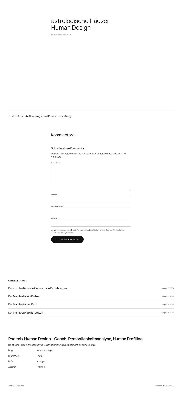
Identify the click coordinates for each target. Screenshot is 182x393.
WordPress (169, 385)
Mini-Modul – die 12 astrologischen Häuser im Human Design (42, 116)
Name (54, 194)
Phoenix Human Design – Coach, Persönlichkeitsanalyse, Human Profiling (75, 338)
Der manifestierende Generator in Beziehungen (37, 288)
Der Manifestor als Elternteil (25, 312)
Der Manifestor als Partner (24, 296)
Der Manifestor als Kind (22, 304)
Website (54, 218)
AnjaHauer (65, 34)
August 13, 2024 (168, 288)
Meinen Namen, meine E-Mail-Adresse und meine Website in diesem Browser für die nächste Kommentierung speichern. (89, 231)
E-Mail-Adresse (57, 206)
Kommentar (56, 162)
